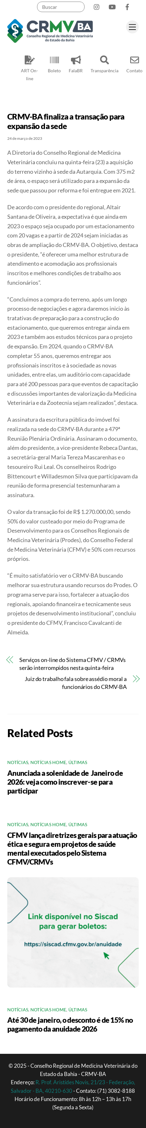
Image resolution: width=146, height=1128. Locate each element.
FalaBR (76, 63)
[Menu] (132, 26)
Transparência (104, 63)
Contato (134, 63)
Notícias (17, 762)
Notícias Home (48, 762)
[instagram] (97, 6)
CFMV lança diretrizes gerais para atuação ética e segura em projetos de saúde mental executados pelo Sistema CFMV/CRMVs (72, 848)
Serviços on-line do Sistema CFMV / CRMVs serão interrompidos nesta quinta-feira (72, 663)
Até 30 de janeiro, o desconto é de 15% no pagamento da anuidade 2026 (70, 1024)
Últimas (77, 762)
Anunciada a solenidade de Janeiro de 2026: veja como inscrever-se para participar (65, 781)
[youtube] (112, 6)
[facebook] (127, 6)
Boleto (54, 63)
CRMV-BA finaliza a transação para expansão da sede (65, 121)
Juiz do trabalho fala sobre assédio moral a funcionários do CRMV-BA (76, 682)
